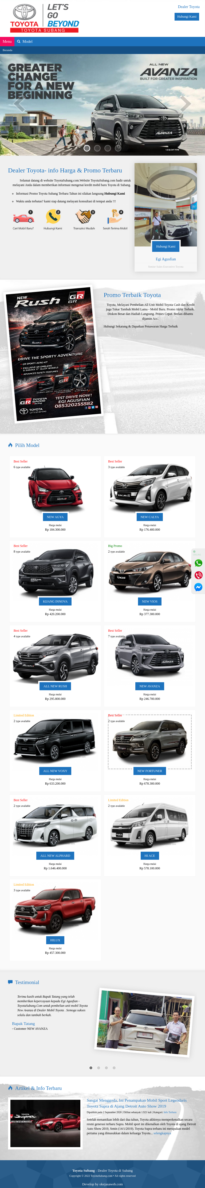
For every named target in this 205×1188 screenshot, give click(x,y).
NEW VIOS (149, 591)
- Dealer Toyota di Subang (102, 1160)
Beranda (7, 50)
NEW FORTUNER (149, 760)
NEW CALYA (150, 506)
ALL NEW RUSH (55, 676)
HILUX (55, 930)
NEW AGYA (55, 506)
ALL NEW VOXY (55, 760)
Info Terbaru (170, 1101)
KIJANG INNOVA (55, 591)
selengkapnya (162, 1123)
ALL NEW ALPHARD (55, 845)
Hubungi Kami (186, 16)
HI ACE (150, 845)
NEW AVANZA (149, 676)
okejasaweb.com (111, 1174)
